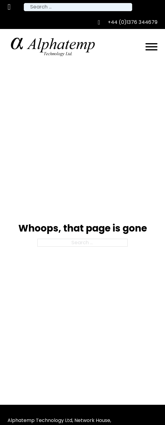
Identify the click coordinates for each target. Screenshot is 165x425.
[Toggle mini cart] (9, 7)
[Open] (151, 46)
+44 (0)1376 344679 (132, 22)
